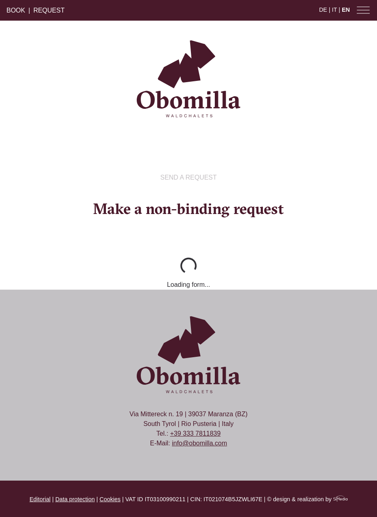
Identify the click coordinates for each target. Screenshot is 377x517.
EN (346, 9)
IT (334, 9)
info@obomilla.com (199, 443)
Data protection (75, 499)
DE (323, 9)
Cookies (110, 499)
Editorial (40, 499)
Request (48, 10)
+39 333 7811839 (195, 433)
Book (15, 10)
